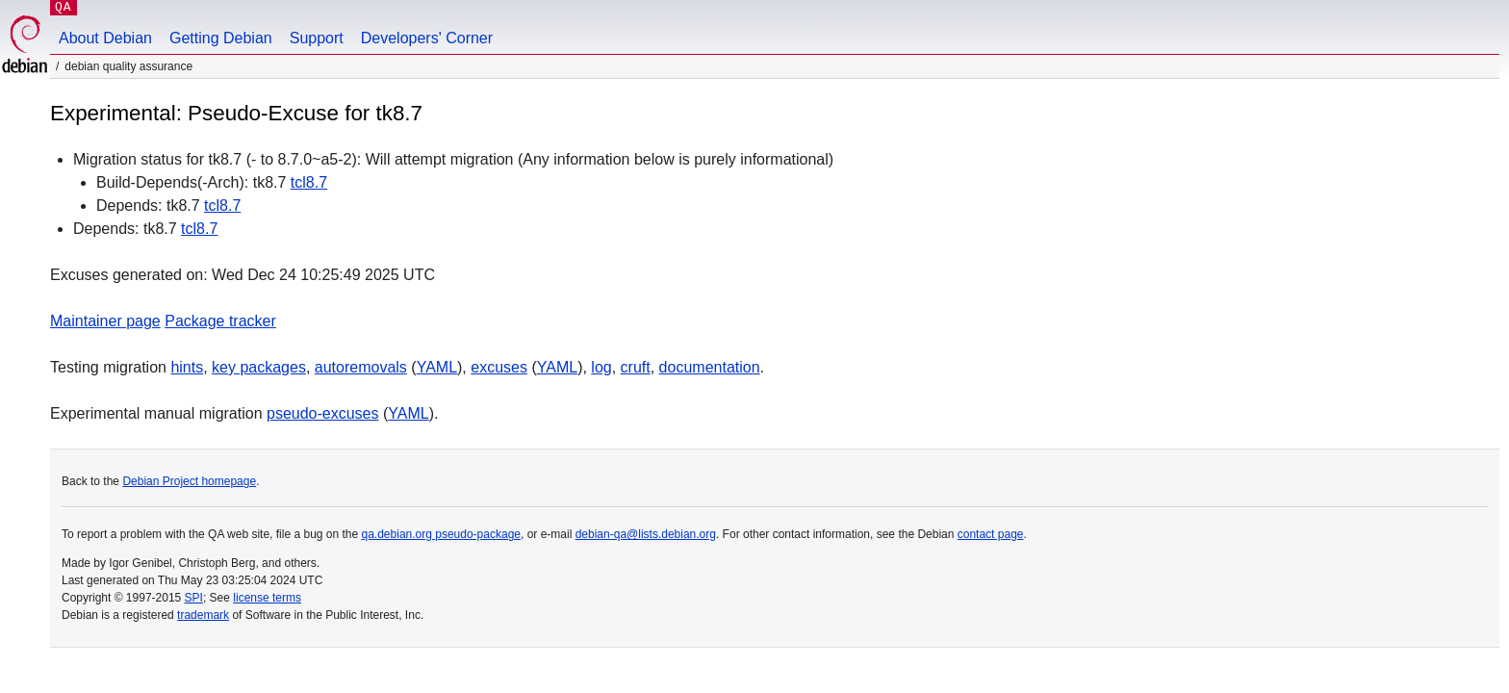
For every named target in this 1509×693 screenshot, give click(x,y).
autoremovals (361, 367)
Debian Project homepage (189, 481)
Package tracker (220, 321)
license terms (267, 597)
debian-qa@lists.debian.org (645, 534)
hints (186, 367)
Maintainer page (105, 321)
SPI (194, 597)
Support (317, 38)
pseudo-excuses (323, 413)
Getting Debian (220, 38)
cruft (636, 367)
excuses (499, 367)
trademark (203, 615)
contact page (991, 534)
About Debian (105, 38)
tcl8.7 (309, 182)
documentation (709, 367)
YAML (437, 367)
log (601, 367)
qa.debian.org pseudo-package (441, 534)
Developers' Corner (427, 38)
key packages (259, 367)
